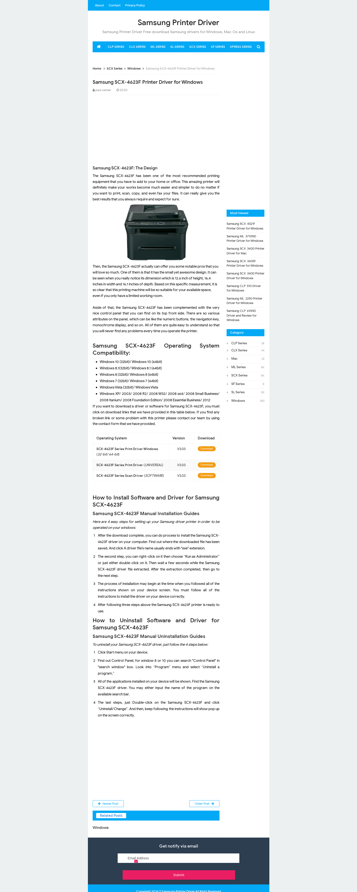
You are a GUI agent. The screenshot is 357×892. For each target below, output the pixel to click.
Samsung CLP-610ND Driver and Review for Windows (242, 315)
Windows (238, 401)
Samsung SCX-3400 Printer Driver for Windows (245, 275)
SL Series (238, 392)
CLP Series (239, 343)
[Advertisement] (128, 129)
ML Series (238, 367)
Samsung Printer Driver (178, 880)
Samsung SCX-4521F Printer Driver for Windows (245, 226)
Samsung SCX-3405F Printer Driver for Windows (245, 263)
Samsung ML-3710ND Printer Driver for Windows (245, 238)
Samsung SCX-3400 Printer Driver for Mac (245, 251)
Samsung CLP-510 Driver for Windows (244, 288)
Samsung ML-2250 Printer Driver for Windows (244, 300)
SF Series (238, 384)
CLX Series (239, 350)
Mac (234, 359)
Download (207, 448)
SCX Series (239, 375)
